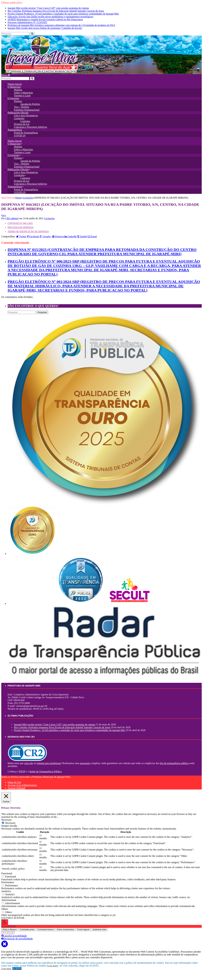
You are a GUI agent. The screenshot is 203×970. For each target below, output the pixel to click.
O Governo (13, 95)
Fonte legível (83, 926)
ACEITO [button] (17, 968)
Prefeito (18, 98)
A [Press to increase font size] (3, 929)
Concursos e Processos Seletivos (30, 123)
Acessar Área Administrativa (22, 781)
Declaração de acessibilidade (17, 935)
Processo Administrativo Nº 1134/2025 (27, 22)
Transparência (15, 126)
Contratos (25, 118)
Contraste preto (27, 926)
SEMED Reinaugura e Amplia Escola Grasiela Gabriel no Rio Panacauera (45, 19)
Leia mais (53, 965)
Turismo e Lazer (22, 92)
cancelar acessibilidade (14, 932)
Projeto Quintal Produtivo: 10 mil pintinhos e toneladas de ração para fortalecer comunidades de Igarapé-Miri (63, 13)
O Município (14, 83)
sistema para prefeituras (49, 760)
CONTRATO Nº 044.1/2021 (20, 220)
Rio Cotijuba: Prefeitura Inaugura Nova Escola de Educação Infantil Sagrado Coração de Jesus (56, 11)
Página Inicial (15, 80)
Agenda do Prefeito (30, 100)
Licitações (19, 115)
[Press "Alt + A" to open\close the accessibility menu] (4, 919)
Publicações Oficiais (18, 109)
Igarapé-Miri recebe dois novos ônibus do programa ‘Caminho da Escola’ (45, 28)
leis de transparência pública (174, 760)
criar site (28, 760)
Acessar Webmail (16, 784)
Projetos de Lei (21, 120)
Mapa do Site (14, 779)
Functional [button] (6, 870)
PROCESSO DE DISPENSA (20, 224)
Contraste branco (46, 926)
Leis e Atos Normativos (26, 112)
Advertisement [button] (8, 896)
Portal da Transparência (26, 129)
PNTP (22, 768)
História (18, 86)
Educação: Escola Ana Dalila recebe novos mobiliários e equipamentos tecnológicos (50, 16)
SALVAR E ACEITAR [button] (12, 914)
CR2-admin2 (12, 215)
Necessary (10, 819)
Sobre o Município (23, 89)
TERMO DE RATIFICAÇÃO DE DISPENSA (28, 228)
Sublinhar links (99, 926)
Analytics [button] (6, 887)
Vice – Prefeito (21, 103)
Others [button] (4, 905)
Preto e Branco (10, 926)
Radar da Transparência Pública (45, 768)
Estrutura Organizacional (26, 106)
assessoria (85, 760)
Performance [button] (7, 879)
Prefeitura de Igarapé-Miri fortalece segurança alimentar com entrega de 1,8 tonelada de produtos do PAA (61, 25)
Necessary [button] (6, 816)
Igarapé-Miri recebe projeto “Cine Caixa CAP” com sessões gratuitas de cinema (48, 8)
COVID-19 (19, 132)
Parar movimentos (65, 926)
